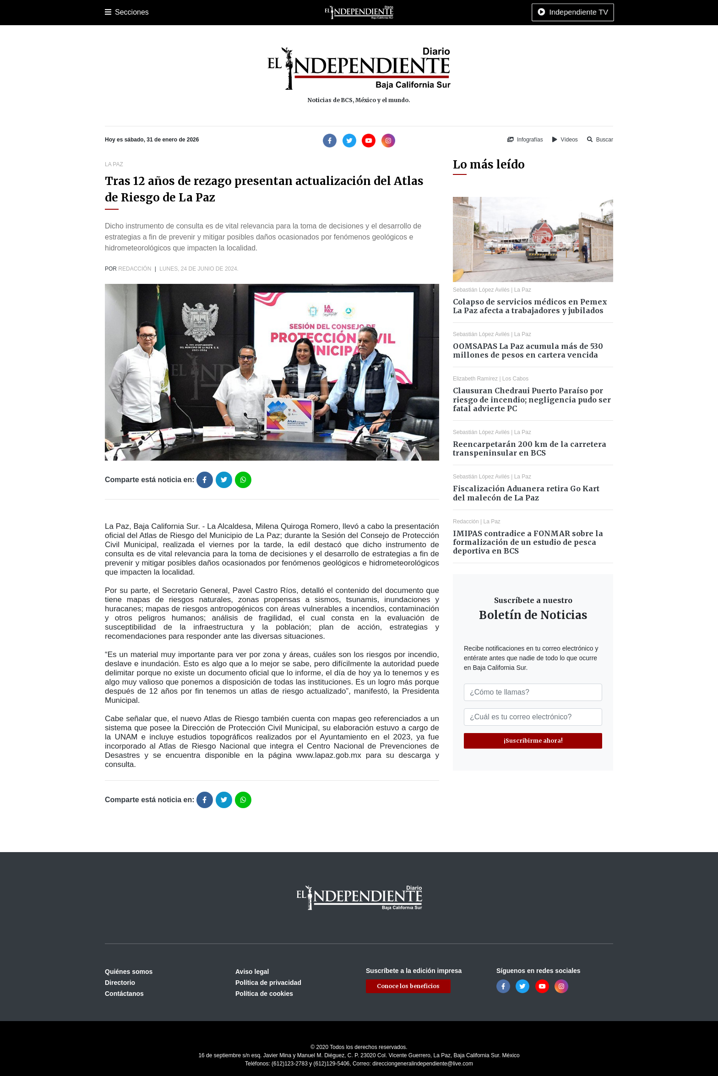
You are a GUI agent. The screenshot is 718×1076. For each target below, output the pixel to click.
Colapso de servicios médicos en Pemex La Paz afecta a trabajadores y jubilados (530, 306)
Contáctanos (124, 993)
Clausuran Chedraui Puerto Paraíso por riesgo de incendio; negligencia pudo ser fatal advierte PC (532, 399)
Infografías (525, 139)
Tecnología (461, 12)
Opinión (381, 12)
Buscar (600, 139)
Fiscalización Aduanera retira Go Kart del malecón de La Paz (526, 493)
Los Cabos (177, 12)
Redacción (134, 269)
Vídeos (565, 139)
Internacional (344, 12)
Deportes (246, 12)
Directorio (120, 982)
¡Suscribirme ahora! (533, 740)
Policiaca (213, 12)
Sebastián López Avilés (481, 290)
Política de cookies (264, 993)
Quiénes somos (128, 971)
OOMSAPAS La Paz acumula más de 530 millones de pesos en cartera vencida (528, 350)
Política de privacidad (268, 982)
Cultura (276, 12)
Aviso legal (252, 971)
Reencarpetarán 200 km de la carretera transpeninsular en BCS (529, 448)
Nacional (306, 12)
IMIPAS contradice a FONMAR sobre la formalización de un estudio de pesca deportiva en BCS (528, 542)
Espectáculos (419, 12)
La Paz (145, 12)
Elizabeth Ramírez (475, 378)
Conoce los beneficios (408, 986)
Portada (116, 12)
